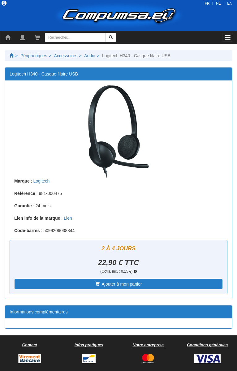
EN (229, 3)
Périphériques (33, 55)
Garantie (23, 205)
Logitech (41, 181)
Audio (89, 55)
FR (207, 3)
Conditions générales (207, 345)
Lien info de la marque (37, 218)
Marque (22, 181)
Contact (29, 345)
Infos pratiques (89, 345)
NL (218, 3)
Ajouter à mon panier (118, 284)
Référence (24, 193)
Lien (68, 218)
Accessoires (65, 55)
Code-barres (27, 230)
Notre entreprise (148, 345)
